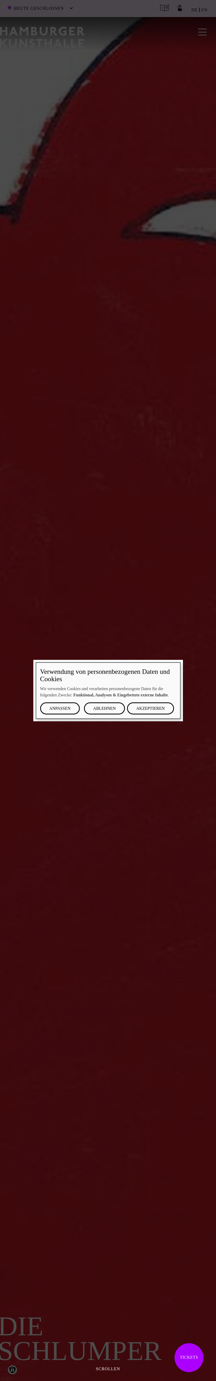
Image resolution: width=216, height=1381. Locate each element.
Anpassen (60, 708)
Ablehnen (104, 708)
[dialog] (108, 690)
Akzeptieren (150, 708)
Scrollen (108, 1369)
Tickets (189, 1357)
